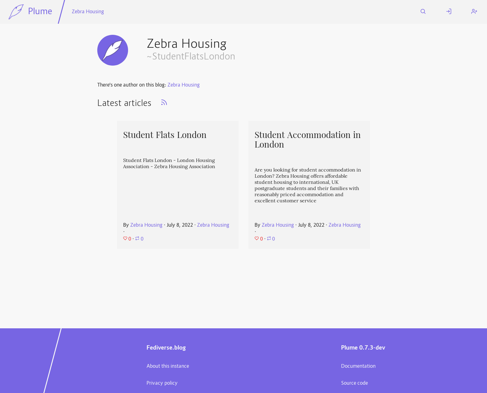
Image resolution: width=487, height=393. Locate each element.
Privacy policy (162, 383)
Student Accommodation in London (308, 139)
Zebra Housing (88, 12)
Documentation (358, 366)
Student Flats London (166, 135)
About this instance (168, 366)
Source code (354, 383)
